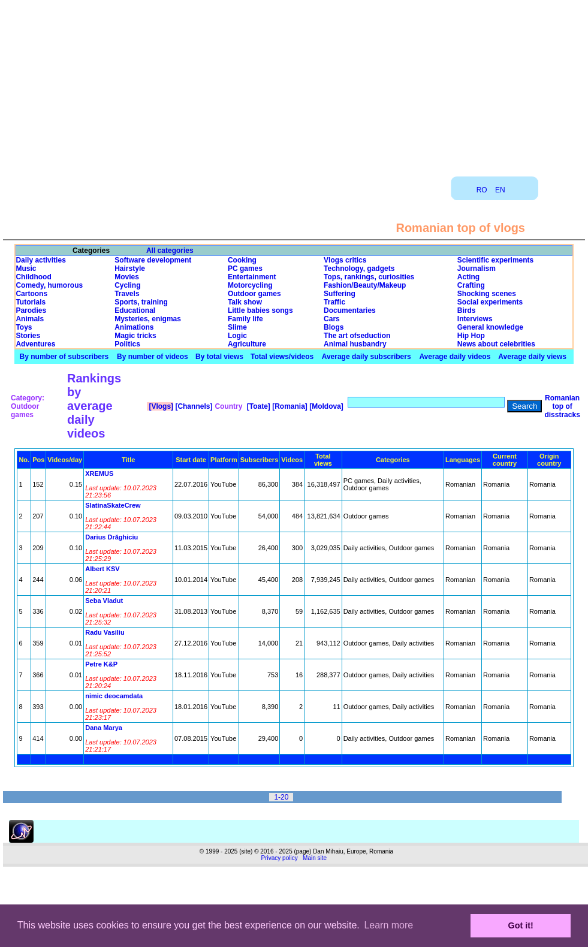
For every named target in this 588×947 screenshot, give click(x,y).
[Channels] (192, 406)
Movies (126, 277)
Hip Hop (471, 335)
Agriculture (247, 344)
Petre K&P (101, 664)
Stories (28, 335)
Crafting (471, 285)
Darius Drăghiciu (111, 537)
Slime (237, 327)
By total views (219, 356)
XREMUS (99, 473)
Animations (133, 327)
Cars (332, 319)
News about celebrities (496, 344)
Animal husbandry (355, 344)
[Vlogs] (160, 406)
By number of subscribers (64, 356)
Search (524, 406)
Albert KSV (102, 568)
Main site (315, 858)
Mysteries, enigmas (147, 319)
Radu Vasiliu (104, 632)
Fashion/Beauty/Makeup (365, 285)
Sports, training (141, 302)
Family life (245, 319)
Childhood (33, 277)
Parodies (31, 310)
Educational (134, 310)
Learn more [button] (388, 925)
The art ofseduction (357, 335)
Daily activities (40, 260)
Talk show (245, 302)
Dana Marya (103, 727)
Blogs (333, 327)
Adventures (35, 344)
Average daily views (532, 356)
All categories (170, 250)
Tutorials (31, 302)
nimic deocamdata (114, 695)
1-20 (281, 797)
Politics (127, 344)
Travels (126, 293)
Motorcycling (250, 285)
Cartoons (31, 293)
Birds (466, 310)
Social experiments (490, 302)
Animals (30, 319)
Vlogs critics (345, 260)
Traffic (334, 302)
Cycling (127, 285)
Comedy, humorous (49, 285)
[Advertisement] (294, 84)
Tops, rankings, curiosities (369, 277)
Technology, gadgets (359, 268)
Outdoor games (254, 293)
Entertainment (252, 277)
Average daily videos (454, 356)
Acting (468, 277)
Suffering (339, 293)
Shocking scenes (486, 293)
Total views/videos (282, 356)
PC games (245, 268)
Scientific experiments (495, 260)
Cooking (242, 260)
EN (500, 190)
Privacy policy (279, 858)
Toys (24, 327)
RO (482, 190)
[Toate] (257, 406)
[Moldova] (325, 406)
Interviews (475, 319)
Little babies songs (260, 310)
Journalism (476, 268)
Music (26, 268)
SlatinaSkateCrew (112, 505)
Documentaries (350, 310)
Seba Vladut (104, 600)
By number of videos (152, 356)
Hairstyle (129, 268)
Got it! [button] (520, 925)
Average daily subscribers (366, 356)
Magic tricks (135, 335)
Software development (152, 260)
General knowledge (490, 327)
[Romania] (288, 406)
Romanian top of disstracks (562, 406)
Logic (237, 335)
